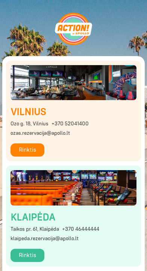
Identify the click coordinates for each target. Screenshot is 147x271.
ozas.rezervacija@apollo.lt (40, 133)
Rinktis (27, 150)
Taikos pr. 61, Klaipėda (35, 229)
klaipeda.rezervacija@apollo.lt (45, 238)
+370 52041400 (70, 123)
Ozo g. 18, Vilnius (29, 123)
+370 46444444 (80, 229)
